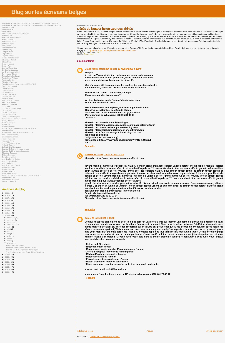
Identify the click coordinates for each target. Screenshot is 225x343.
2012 (7, 264)
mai (8, 234)
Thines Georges (8, 155)
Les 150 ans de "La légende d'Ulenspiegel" (22, 250)
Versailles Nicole (8, 171)
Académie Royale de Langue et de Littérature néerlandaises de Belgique (31, 25)
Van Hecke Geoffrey (10, 161)
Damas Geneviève (9, 68)
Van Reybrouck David (11, 165)
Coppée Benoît (8, 64)
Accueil (150, 331)
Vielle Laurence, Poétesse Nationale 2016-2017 (21, 175)
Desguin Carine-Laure (11, 76)
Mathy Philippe (8, 121)
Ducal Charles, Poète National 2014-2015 (19, 84)
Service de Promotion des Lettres (15, 149)
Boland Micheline (9, 48)
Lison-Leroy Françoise (11, 116)
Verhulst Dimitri (8, 169)
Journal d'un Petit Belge (11, 108)
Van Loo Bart (7, 163)
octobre (10, 222)
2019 (7, 210)
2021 (7, 205)
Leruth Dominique (9, 112)
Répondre (90, 146)
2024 (7, 198)
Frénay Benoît (8, 92)
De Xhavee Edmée (9, 74)
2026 (7, 193)
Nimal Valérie (7, 131)
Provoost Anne (8, 141)
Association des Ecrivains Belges (15, 33)
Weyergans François (10, 179)
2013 (7, 262)
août (9, 227)
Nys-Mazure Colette (10, 135)
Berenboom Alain (9, 42)
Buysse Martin (8, 56)
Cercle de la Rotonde (10, 58)
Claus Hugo (7, 62)
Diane (88, 218)
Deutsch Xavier (8, 80)
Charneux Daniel (9, 60)
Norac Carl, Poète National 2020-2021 (17, 133)
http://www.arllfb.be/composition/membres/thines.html (112, 50)
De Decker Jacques (10, 70)
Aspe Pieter (7, 31)
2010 (7, 269)
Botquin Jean (7, 52)
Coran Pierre (7, 66)
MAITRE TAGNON (94, 154)
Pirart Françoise (8, 139)
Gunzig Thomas (8, 96)
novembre (11, 220)
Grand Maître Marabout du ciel (101, 69)
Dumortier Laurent (9, 86)
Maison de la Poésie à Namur (14, 119)
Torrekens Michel (9, 157)
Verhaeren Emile (9, 167)
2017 (7, 215)
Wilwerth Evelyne (9, 181)
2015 (7, 257)
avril (9, 236)
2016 (7, 255)
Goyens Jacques (9, 94)
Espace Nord (88, 54)
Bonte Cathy (7, 50)
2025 (7, 195)
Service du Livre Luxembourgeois (15, 151)
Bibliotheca (6, 46)
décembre (11, 217)
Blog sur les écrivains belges (48, 12)
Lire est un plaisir (9, 114)
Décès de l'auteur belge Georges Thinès (21, 247)
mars (9, 238)
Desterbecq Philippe (10, 78)
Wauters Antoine (8, 177)
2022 (7, 203)
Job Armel (6, 106)
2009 (7, 272)
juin (8, 231)
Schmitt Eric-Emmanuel (11, 147)
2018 (7, 213)
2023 (7, 200)
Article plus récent (85, 331)
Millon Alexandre (8, 127)
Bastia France (7, 39)
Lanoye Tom (7, 110)
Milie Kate (6, 125)
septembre (11, 224)
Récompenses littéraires (15, 245)
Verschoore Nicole (9, 173)
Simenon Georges (9, 153)
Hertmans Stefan (9, 102)
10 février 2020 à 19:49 (130, 69)
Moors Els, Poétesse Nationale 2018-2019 (19, 129)
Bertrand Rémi (8, 44)
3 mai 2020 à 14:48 (114, 154)
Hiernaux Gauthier (9, 104)
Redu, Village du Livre (11, 143)
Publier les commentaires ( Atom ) (105, 336)
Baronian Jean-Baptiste (11, 37)
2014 (7, 259)
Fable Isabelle (7, 90)
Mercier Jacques (8, 123)
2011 (7, 267)
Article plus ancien (215, 331)
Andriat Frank (7, 29)
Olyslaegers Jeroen (10, 137)
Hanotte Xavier (8, 98)
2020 (7, 208)
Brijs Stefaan (7, 54)
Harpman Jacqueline (10, 100)
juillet (9, 229)
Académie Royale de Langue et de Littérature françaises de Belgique (30, 23)
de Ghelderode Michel (11, 72)
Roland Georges (8, 145)
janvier (9, 243)
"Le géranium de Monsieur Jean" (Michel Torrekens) (25, 252)
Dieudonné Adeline (9, 82)
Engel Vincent (7, 88)
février (9, 241)
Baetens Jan (7, 35)
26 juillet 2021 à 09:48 (103, 218)
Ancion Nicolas (8, 27)
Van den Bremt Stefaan (11, 159)
